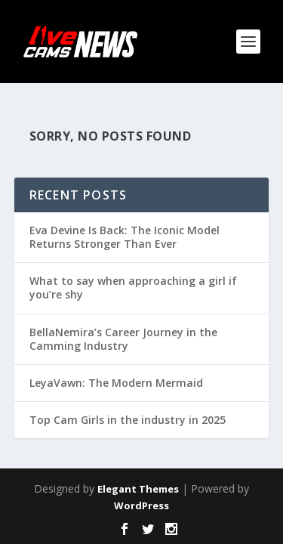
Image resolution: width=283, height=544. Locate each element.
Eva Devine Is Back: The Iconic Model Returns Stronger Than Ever (124, 237)
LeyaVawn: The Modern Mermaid (116, 383)
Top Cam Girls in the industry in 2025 (127, 420)
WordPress (141, 505)
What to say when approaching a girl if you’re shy (133, 287)
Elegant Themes (138, 489)
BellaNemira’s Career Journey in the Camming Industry (123, 339)
